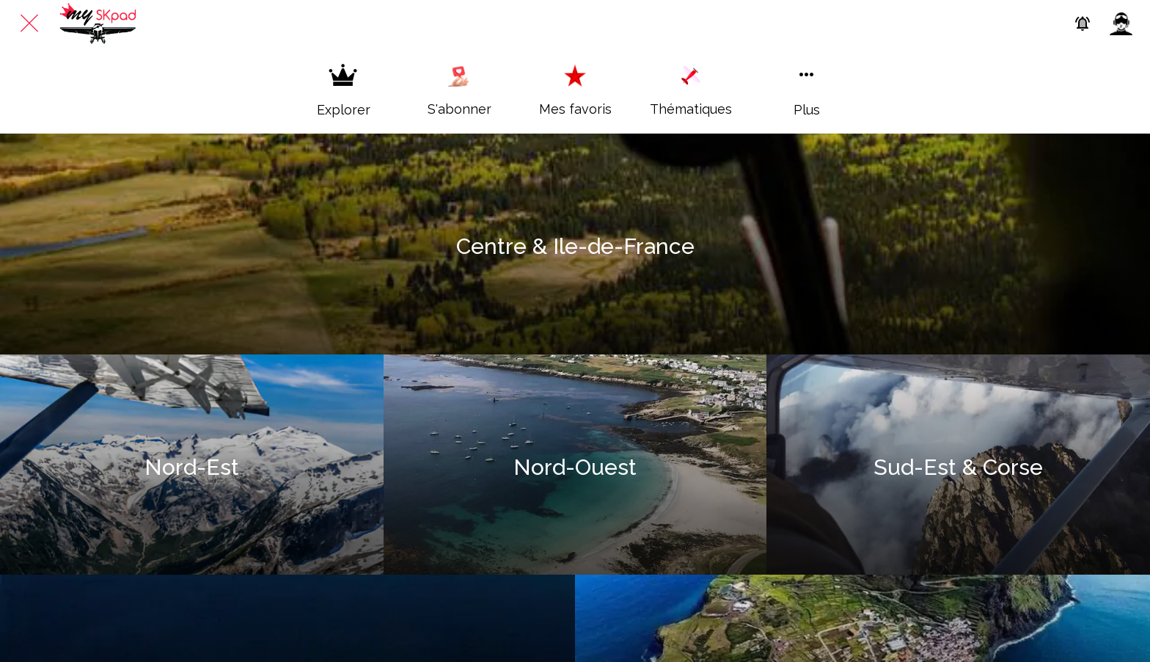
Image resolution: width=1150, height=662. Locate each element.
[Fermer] (29, 23)
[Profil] (1120, 23)
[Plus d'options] (807, 90)
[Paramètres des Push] (1082, 23)
